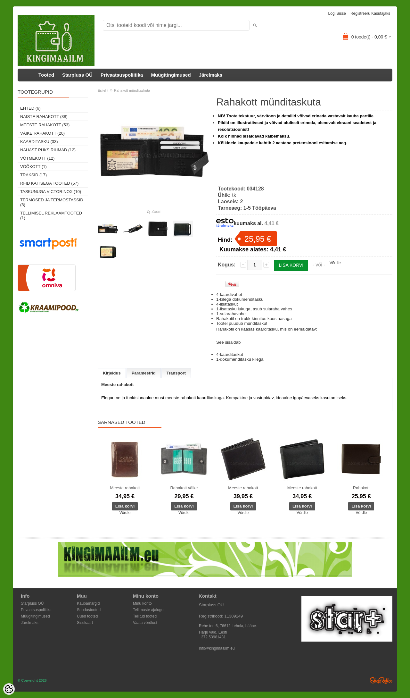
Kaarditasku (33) (39, 141)
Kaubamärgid (88, 603)
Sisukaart (85, 622)
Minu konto (142, 603)
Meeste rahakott (125, 487)
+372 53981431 (212, 637)
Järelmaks (210, 75)
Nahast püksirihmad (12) (48, 149)
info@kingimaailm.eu (217, 648)
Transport (176, 373)
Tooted (46, 75)
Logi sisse (337, 13)
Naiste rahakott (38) (44, 116)
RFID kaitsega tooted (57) (49, 183)
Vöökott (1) (33, 166)
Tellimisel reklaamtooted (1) (51, 215)
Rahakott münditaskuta (132, 90)
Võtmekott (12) (37, 158)
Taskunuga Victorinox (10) (50, 191)
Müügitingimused (171, 75)
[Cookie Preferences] (9, 689)
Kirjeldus (112, 373)
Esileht (103, 90)
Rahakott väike (184, 487)
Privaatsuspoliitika (122, 75)
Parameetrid (144, 373)
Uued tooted (87, 616)
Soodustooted (89, 610)
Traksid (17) (33, 174)
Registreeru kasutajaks (370, 13)
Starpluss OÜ (77, 75)
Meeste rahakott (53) (45, 124)
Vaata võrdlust (145, 622)
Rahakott (361, 487)
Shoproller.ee (381, 680)
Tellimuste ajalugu (148, 610)
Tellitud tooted (145, 616)
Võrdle (335, 263)
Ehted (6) (30, 108)
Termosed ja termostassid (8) (51, 202)
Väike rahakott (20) (42, 133)
